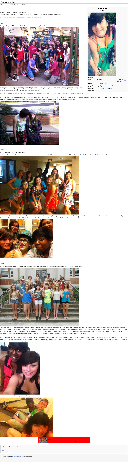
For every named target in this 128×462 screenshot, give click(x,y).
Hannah (88, 331)
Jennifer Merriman (11, 17)
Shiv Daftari (7, 341)
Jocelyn (102, 88)
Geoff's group (12, 333)
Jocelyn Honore (52, 87)
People (9, 446)
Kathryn (107, 88)
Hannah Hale (46, 327)
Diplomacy (60, 441)
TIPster (51, 441)
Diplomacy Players (17, 446)
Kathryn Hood (82, 154)
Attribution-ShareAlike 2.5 (17, 456)
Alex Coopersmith (31, 217)
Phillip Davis (26, 341)
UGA (92, 79)
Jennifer (23, 99)
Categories (3, 446)
